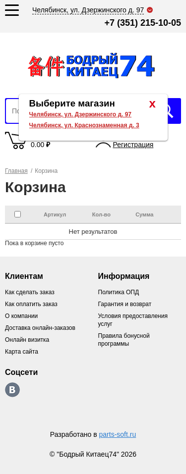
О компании (21, 316)
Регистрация (133, 145)
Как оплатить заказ (31, 304)
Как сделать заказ (30, 292)
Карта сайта (21, 351)
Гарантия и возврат (125, 304)
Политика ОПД (118, 292)
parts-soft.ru (117, 434)
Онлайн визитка (27, 339)
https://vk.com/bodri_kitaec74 (12, 389)
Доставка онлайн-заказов (40, 327)
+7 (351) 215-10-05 (142, 23)
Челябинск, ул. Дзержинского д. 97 (80, 114)
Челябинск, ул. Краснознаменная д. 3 (84, 125)
